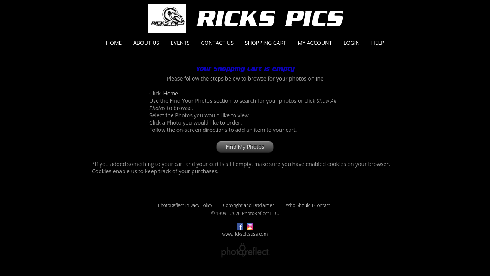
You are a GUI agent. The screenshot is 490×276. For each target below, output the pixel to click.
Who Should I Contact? (309, 205)
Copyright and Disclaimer (249, 205)
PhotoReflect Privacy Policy (185, 205)
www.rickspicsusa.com (245, 234)
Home (114, 42)
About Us (146, 42)
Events (180, 42)
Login (351, 42)
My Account (314, 42)
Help (377, 42)
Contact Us (217, 42)
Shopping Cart (265, 42)
